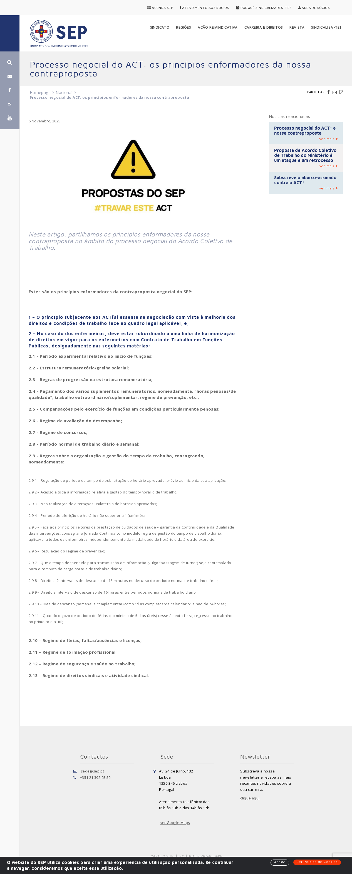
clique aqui (250, 798)
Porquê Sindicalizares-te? (264, 8)
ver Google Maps (175, 822)
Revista (296, 27)
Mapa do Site (162, 856)
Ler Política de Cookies (317, 862)
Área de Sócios (314, 8)
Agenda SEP (160, 8)
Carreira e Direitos (263, 27)
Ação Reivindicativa (218, 27)
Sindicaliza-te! (326, 27)
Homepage (40, 92)
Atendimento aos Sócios (204, 8)
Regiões (183, 27)
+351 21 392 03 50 (95, 777)
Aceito (279, 862)
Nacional (64, 92)
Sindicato (160, 27)
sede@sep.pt (93, 771)
